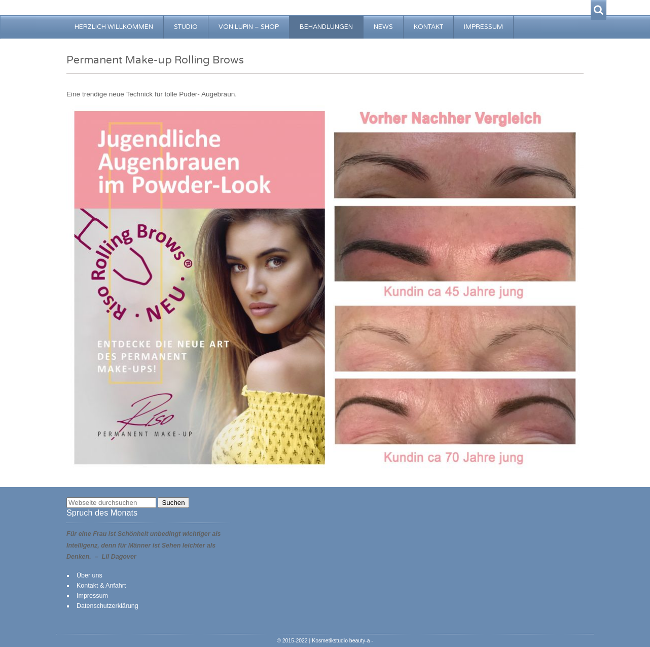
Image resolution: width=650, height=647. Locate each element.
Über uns (89, 575)
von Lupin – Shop (249, 27)
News (383, 27)
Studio (186, 27)
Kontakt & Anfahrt (101, 585)
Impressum (483, 27)
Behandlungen (326, 27)
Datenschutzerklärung (107, 605)
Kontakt (428, 27)
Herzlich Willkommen (114, 27)
